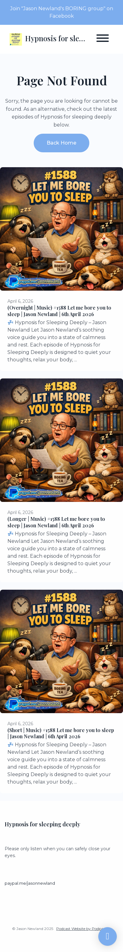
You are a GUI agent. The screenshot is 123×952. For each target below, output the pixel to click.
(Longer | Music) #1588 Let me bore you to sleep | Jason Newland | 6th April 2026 (56, 522)
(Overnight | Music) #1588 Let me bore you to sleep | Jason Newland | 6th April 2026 (59, 310)
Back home (61, 143)
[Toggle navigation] (102, 39)
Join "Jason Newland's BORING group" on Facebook (61, 12)
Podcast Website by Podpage (82, 928)
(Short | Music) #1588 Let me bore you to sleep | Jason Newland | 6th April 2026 (60, 733)
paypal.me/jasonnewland (30, 883)
